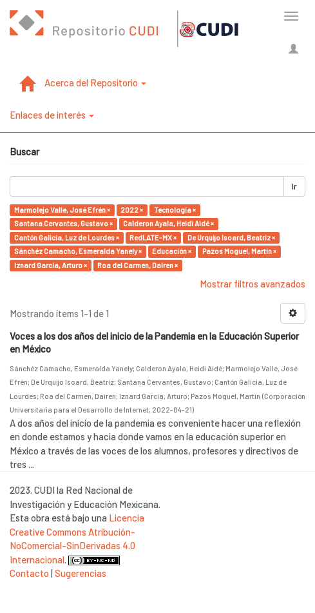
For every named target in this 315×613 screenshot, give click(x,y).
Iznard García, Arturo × (50, 265)
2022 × (131, 210)
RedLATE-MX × (153, 237)
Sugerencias (80, 573)
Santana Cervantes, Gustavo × (63, 223)
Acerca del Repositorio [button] (95, 82)
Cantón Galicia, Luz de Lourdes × (66, 237)
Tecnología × (175, 210)
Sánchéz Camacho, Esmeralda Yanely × (78, 251)
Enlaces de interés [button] (52, 115)
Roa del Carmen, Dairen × (137, 265)
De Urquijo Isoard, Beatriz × (231, 237)
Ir (294, 186)
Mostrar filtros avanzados (252, 283)
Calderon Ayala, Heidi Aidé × (168, 223)
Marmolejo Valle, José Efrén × (62, 210)
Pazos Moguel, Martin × (239, 251)
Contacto (29, 573)
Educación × (171, 251)
